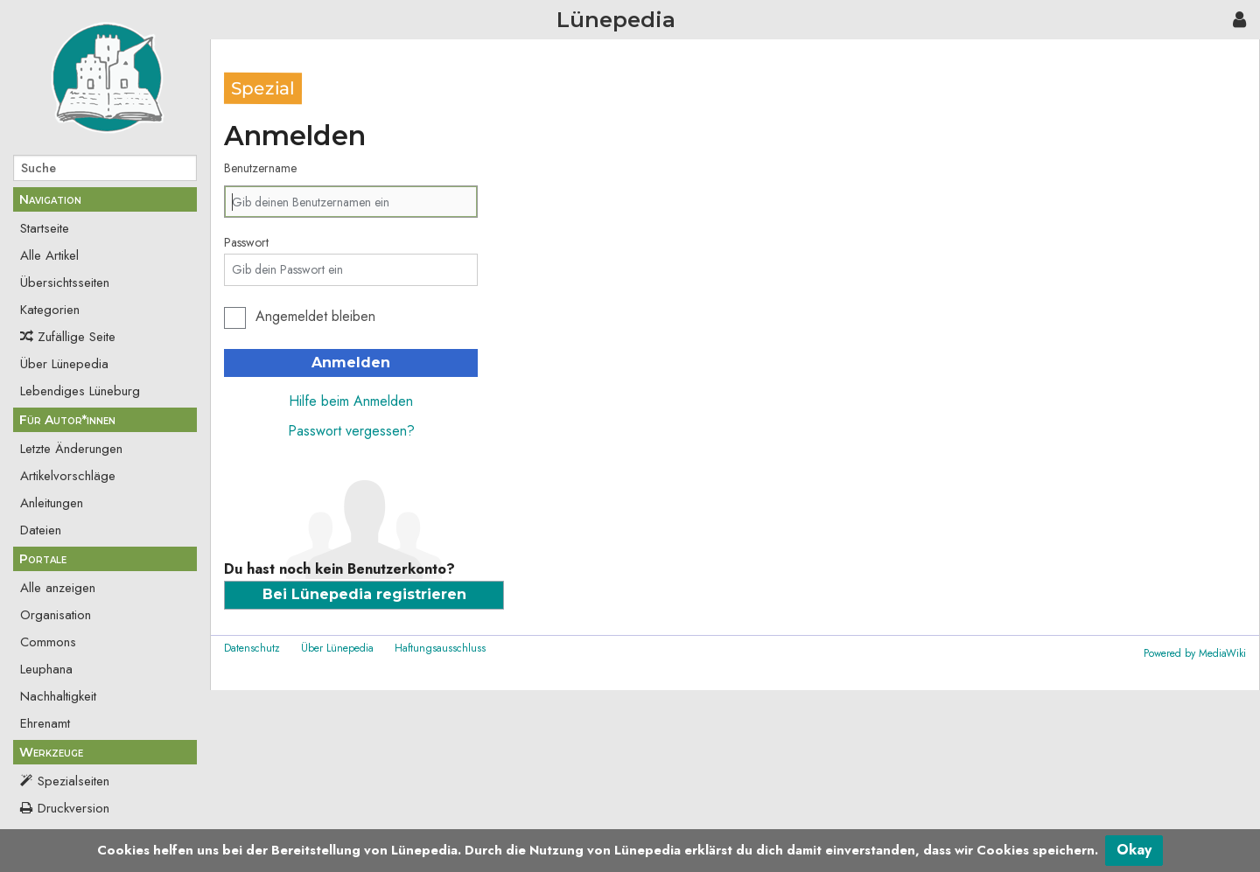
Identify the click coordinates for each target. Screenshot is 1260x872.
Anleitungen (51, 503)
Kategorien (50, 309)
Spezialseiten (73, 781)
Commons (48, 642)
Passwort (246, 242)
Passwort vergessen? (351, 431)
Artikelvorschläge (68, 475)
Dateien (40, 530)
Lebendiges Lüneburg (80, 391)
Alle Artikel (49, 255)
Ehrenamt (45, 723)
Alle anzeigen (57, 587)
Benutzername (260, 168)
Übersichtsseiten (64, 282)
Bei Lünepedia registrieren (364, 594)
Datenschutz (252, 648)
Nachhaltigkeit (58, 696)
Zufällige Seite (77, 336)
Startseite (44, 228)
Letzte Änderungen (71, 448)
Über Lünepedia (64, 363)
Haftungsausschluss (440, 648)
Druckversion (73, 808)
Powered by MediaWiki (1195, 653)
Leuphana (46, 669)
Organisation (55, 614)
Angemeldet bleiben (315, 316)
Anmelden (351, 362)
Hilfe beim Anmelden (351, 401)
